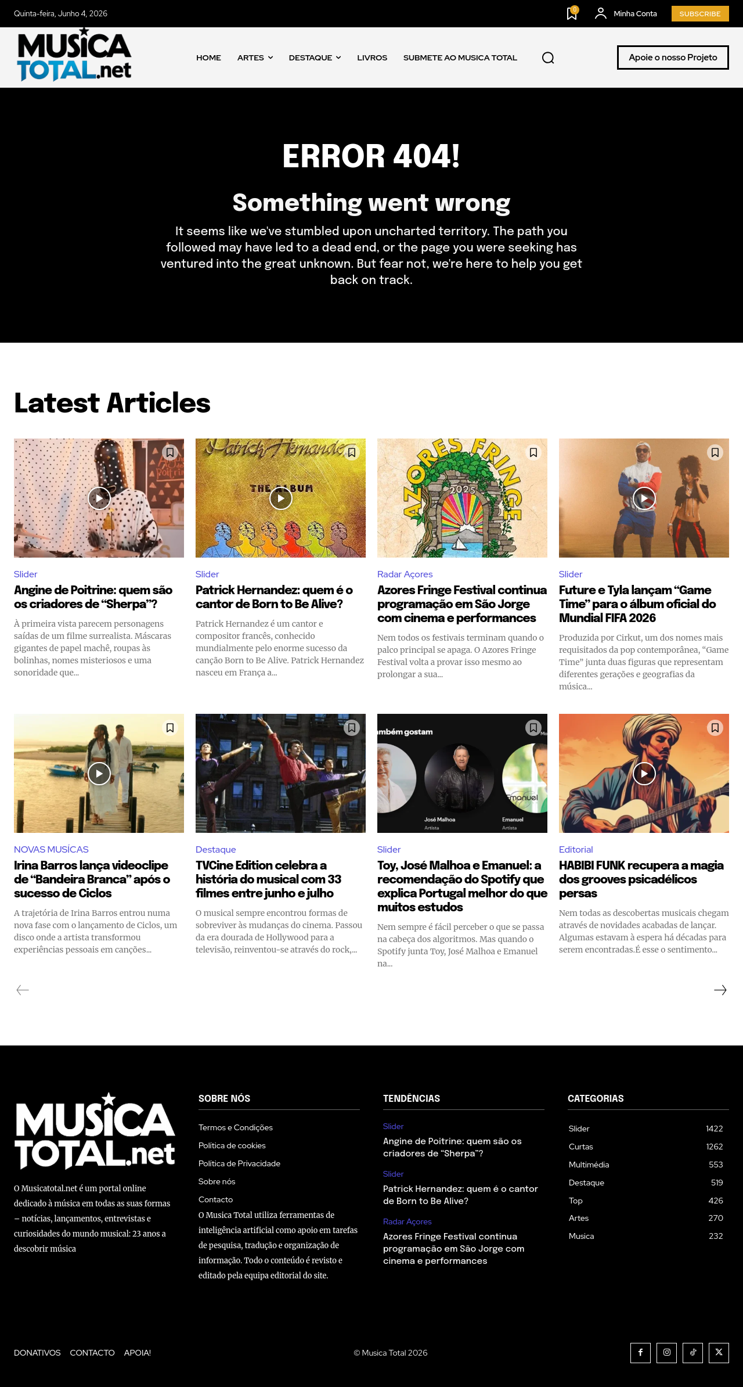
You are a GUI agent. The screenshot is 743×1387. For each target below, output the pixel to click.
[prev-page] (23, 990)
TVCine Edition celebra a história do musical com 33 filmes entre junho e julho (268, 880)
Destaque (216, 849)
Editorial (576, 849)
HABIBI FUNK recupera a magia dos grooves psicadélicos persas (641, 880)
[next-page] (719, 990)
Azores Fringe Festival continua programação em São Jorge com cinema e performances (462, 605)
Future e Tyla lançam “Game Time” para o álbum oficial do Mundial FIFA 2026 (637, 605)
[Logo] (75, 57)
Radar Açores (405, 574)
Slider (26, 574)
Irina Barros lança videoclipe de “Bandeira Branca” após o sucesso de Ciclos (91, 880)
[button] (548, 58)
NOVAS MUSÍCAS (51, 849)
